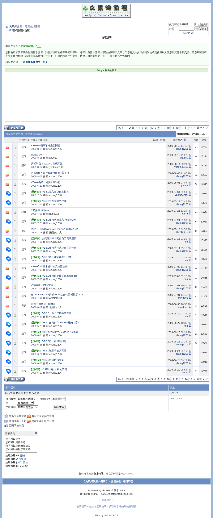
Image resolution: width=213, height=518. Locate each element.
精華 (155, 140)
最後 (200, 127)
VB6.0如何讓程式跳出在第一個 (59, 247)
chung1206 (182, 148)
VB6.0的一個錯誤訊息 (54, 341)
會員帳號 (174, 24)
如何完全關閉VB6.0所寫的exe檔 (60, 331)
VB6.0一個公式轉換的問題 (56, 313)
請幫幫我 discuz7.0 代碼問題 (47, 163)
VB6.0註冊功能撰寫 (42, 285)
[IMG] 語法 (22, 462)
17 (190, 127)
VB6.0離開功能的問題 (54, 350)
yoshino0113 (181, 166)
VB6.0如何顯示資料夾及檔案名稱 (49, 266)
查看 (204, 140)
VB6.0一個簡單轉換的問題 (45, 145)
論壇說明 (107, 37)
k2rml (185, 213)
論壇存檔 (116, 481)
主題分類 (24, 140)
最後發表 (178, 140)
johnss (184, 185)
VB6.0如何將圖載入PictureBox (59, 219)
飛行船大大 (182, 232)
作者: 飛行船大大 (46, 232)
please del (36, 154)
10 (168, 127)
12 (177, 127)
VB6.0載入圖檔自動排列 (55, 191)
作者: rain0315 (45, 213)
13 (181, 127)
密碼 (171, 28)
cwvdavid (183, 297)
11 (172, 127)
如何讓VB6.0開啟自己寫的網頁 (59, 238)
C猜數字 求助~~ (40, 210)
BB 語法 (20, 455)
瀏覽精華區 (183, 134)
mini (186, 241)
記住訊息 (201, 24)
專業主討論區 (32, 26)
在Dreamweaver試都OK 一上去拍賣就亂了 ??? (57, 294)
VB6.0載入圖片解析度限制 (45, 173)
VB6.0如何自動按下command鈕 (59, 275)
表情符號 (21, 459)
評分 (162, 140)
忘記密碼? (188, 32)
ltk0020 (184, 157)
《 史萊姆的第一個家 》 (95, 481)
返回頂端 (128, 481)
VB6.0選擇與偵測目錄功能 (45, 182)
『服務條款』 (106, 500)
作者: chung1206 (46, 148)
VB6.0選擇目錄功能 (53, 359)
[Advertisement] (48, 96)
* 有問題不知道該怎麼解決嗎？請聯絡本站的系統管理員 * (106, 506)
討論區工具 (198, 134)
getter (185, 372)
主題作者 (43, 140)
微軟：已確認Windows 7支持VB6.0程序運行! (55, 229)
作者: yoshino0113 (47, 167)
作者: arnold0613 (46, 297)
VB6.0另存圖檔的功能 (54, 201)
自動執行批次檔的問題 (54, 369)
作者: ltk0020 (44, 157)
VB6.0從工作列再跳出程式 (56, 257)
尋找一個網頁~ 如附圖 (43, 303)
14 (186, 127)
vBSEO (108, 515)
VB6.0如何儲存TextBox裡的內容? (60, 322)
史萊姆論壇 (15, 26)
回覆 (196, 140)
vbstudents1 (181, 194)
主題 (33, 140)
